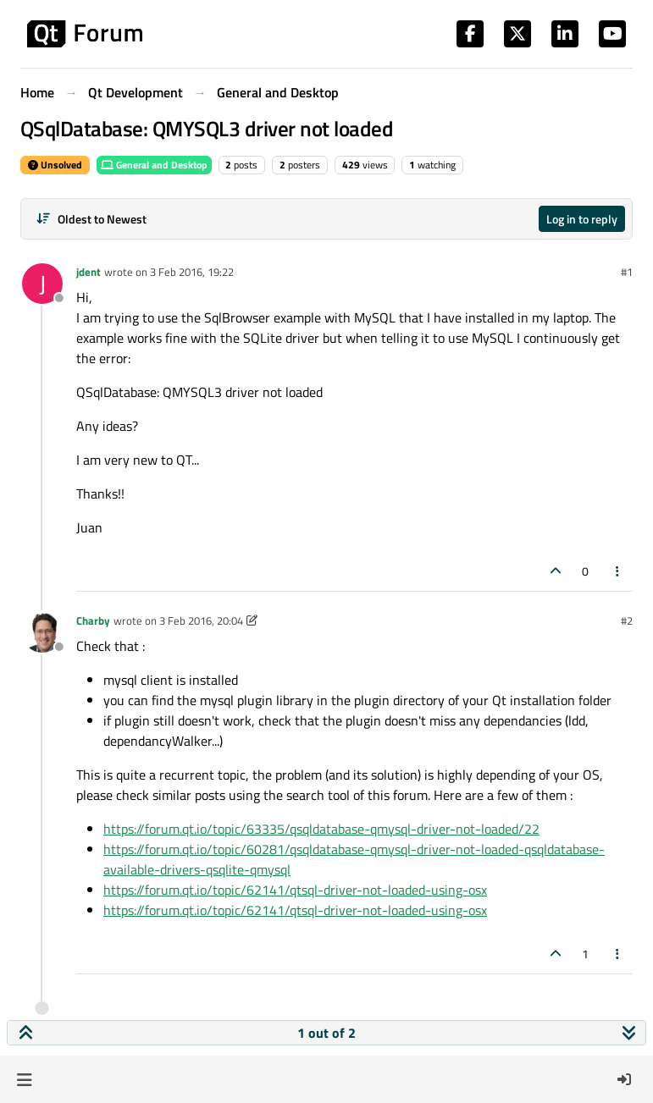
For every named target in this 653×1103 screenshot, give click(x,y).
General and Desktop (154, 165)
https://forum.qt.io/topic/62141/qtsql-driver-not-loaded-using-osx (295, 890)
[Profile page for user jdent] (42, 283)
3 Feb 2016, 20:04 (201, 620)
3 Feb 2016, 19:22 (192, 271)
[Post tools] (618, 571)
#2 (627, 620)
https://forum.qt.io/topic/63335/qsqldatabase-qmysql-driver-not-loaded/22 (321, 829)
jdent (88, 271)
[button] (24, 1079)
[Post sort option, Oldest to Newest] (91, 219)
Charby (93, 620)
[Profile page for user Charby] (42, 632)
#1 (627, 271)
